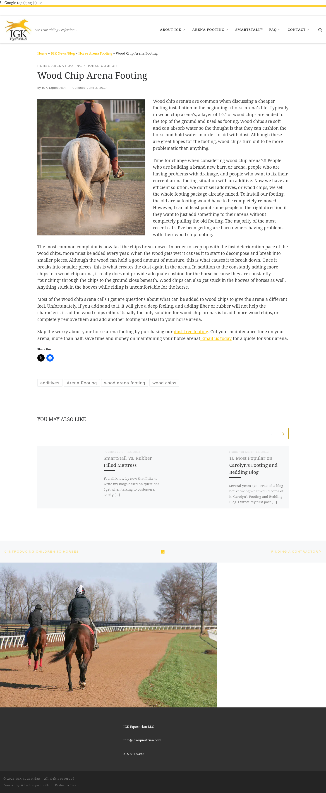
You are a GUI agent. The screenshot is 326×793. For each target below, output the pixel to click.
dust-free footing (191, 331)
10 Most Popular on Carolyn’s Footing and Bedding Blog (253, 465)
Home (42, 53)
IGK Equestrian (54, 87)
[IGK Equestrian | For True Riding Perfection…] (18, 28)
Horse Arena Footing (95, 53)
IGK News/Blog (63, 53)
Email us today (216, 338)
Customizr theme (67, 785)
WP (23, 785)
